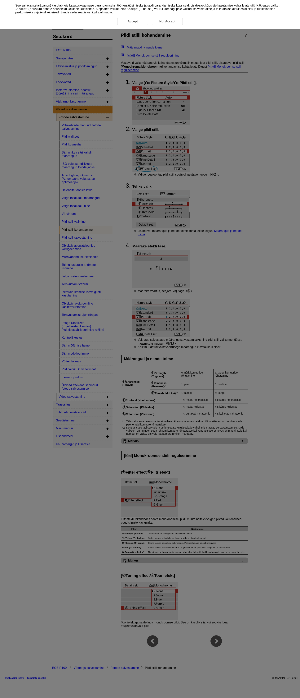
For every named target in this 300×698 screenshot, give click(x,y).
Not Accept (129, 9)
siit (252, 5)
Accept (21, 9)
